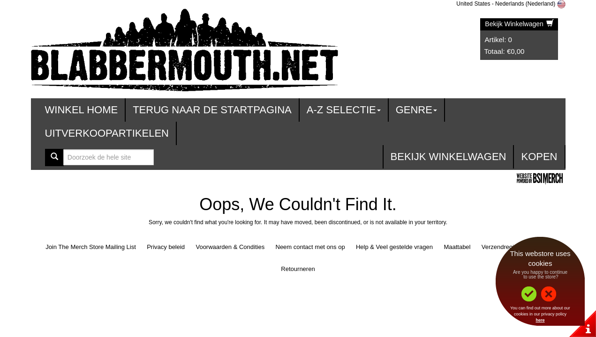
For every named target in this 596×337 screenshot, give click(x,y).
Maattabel (457, 246)
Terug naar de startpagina (212, 110)
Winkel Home (81, 110)
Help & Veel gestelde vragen (394, 246)
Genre (416, 110)
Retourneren (298, 268)
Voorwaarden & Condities (230, 246)
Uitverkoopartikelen (107, 133)
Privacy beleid (166, 246)
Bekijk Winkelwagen (519, 24)
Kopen (539, 156)
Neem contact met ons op (310, 246)
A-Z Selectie (344, 110)
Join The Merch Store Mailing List (90, 246)
